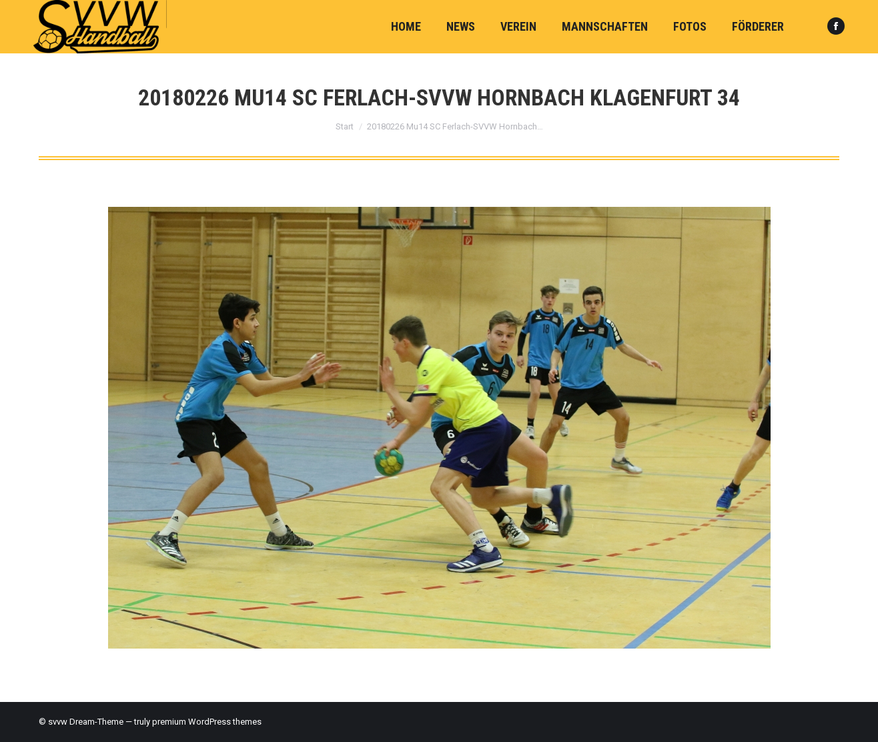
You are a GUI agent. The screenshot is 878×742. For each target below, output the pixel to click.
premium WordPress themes (207, 722)
